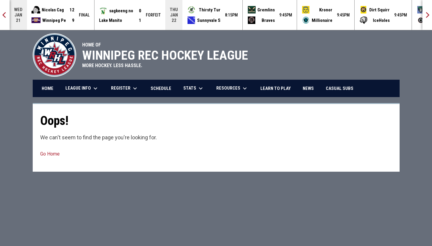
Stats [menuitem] (193, 88)
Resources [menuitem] (232, 88)
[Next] (427, 15)
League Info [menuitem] (82, 88)
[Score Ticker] (216, 15)
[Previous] (5, 15)
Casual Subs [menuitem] (342, 88)
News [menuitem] (308, 88)
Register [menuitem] (125, 88)
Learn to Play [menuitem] (275, 88)
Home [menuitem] (47, 88)
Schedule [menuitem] (161, 88)
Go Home (50, 154)
